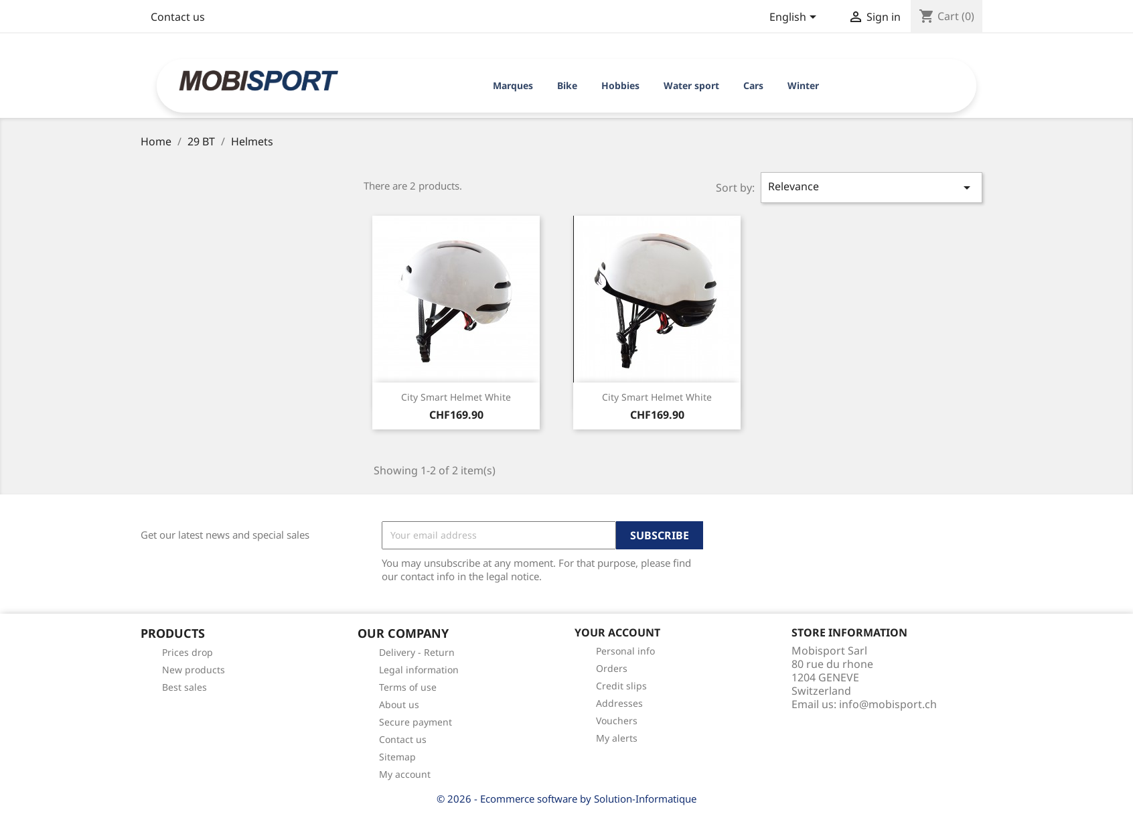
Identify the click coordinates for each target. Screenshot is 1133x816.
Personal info (625, 650)
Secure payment (415, 722)
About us (399, 704)
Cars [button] (753, 85)
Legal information (419, 669)
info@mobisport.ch (888, 704)
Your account (617, 632)
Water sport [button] (691, 85)
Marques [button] (513, 85)
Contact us (178, 16)
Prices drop (187, 652)
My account (405, 774)
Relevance (872, 187)
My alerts (616, 738)
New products (193, 669)
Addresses (619, 703)
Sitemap (397, 756)
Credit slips (621, 685)
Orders (611, 668)
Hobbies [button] (620, 85)
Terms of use (408, 687)
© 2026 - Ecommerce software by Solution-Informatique (566, 798)
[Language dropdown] (795, 18)
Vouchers (616, 720)
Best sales (184, 687)
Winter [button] (803, 85)
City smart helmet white (456, 397)
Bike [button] (567, 85)
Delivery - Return (417, 652)
